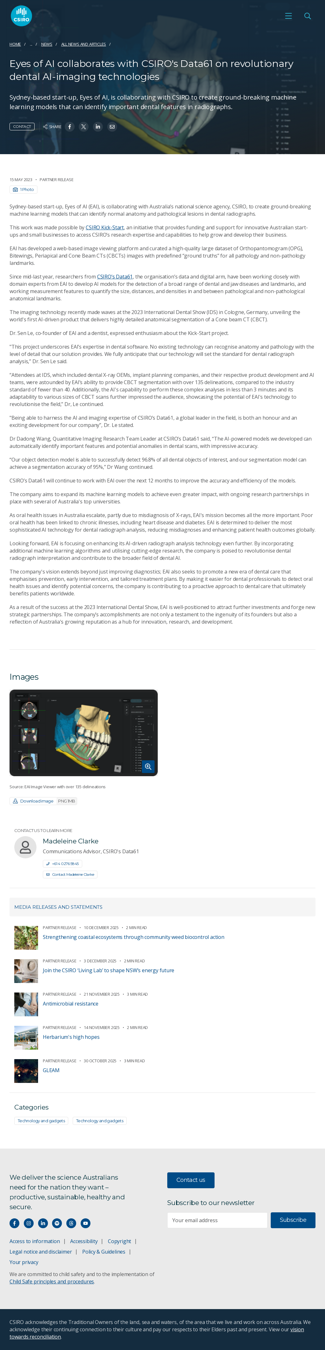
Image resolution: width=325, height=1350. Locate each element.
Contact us (190, 1179)
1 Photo (23, 189)
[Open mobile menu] (288, 16)
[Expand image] (84, 733)
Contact (22, 126)
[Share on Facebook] (70, 127)
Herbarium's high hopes (71, 1036)
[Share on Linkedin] (98, 127)
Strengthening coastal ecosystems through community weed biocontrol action (133, 937)
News (46, 44)
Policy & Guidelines (103, 1251)
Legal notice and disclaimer (41, 1251)
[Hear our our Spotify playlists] (57, 1223)
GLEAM (51, 1070)
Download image (45, 801)
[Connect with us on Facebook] (14, 1223)
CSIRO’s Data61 (115, 276)
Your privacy (24, 1262)
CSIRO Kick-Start (105, 227)
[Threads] (71, 1223)
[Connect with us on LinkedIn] (43, 1223)
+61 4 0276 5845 (62, 863)
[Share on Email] (112, 127)
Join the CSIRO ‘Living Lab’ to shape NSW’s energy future (108, 970)
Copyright (119, 1241)
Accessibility (83, 1241)
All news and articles (83, 44)
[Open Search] (307, 16)
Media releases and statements (58, 907)
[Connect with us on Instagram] (29, 1223)
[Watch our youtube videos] (85, 1223)
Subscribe (293, 1219)
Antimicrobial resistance (70, 1003)
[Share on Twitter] (84, 127)
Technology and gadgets (41, 1120)
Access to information (35, 1241)
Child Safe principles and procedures (52, 1281)
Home (15, 44)
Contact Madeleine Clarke (70, 874)
